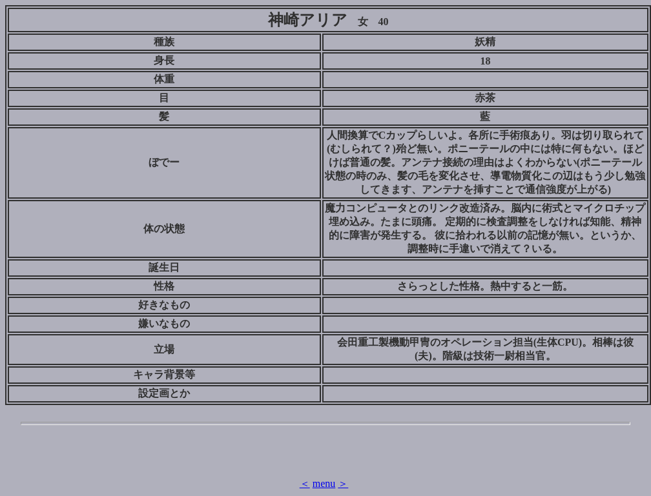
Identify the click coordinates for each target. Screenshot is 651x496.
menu (324, 483)
